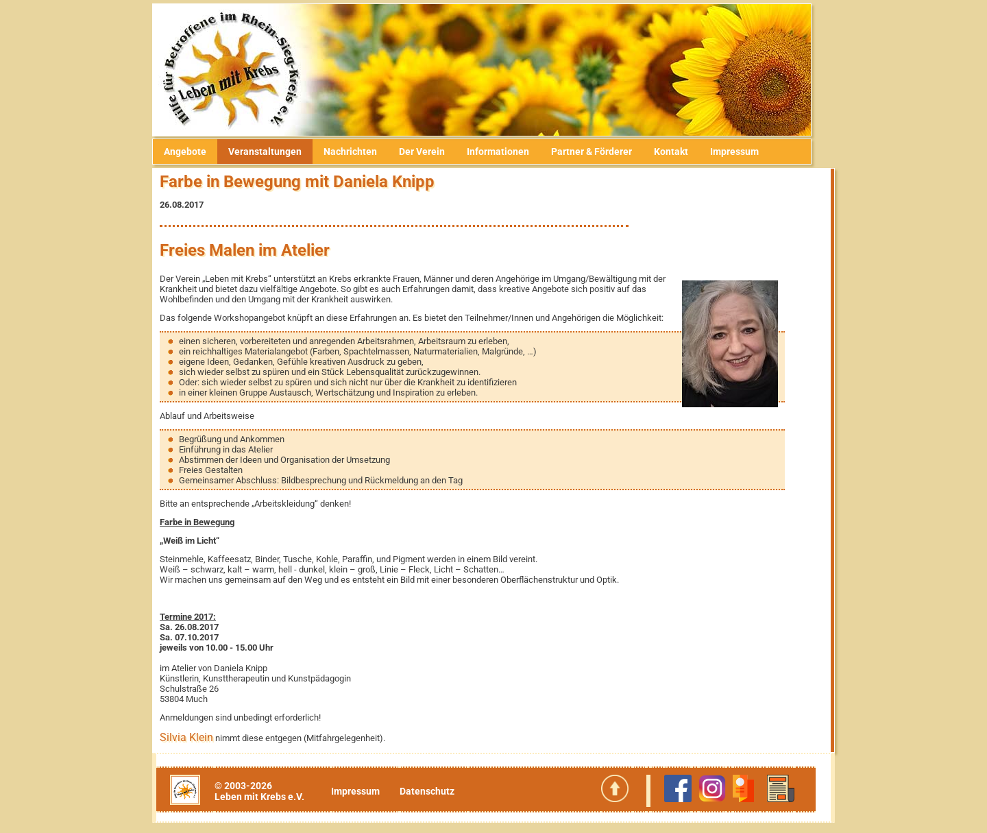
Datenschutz (436, 791)
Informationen (509, 151)
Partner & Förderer (603, 151)
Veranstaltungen (276, 151)
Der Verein (433, 151)
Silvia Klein (198, 737)
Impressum (746, 151)
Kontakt (683, 151)
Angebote (196, 151)
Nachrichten (362, 151)
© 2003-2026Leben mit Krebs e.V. (270, 791)
